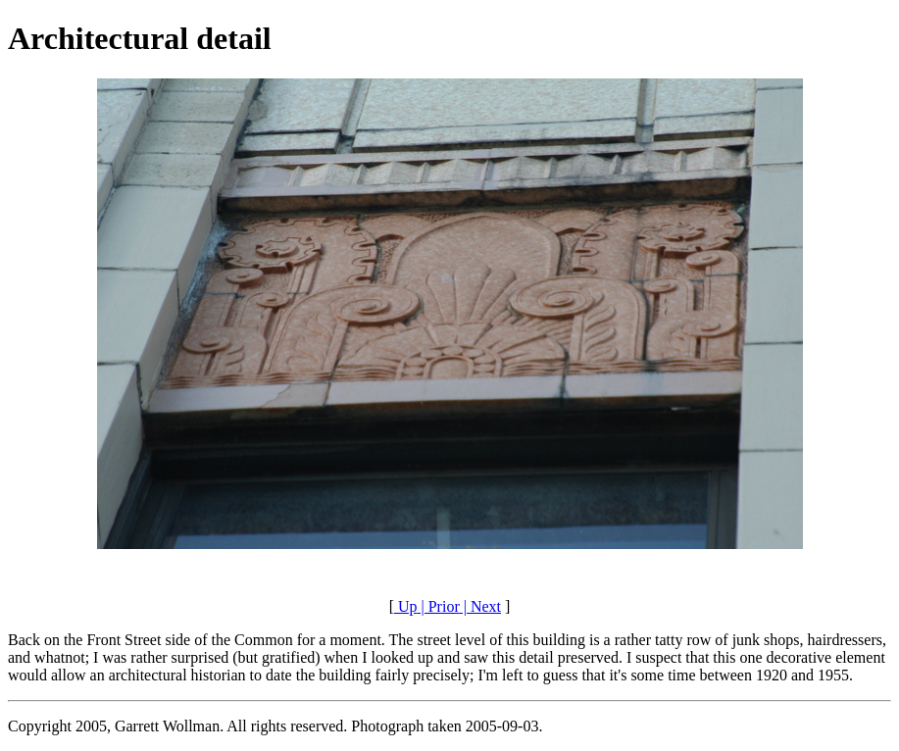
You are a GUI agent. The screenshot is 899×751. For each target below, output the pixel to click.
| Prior (439, 606)
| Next (480, 606)
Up (406, 606)
